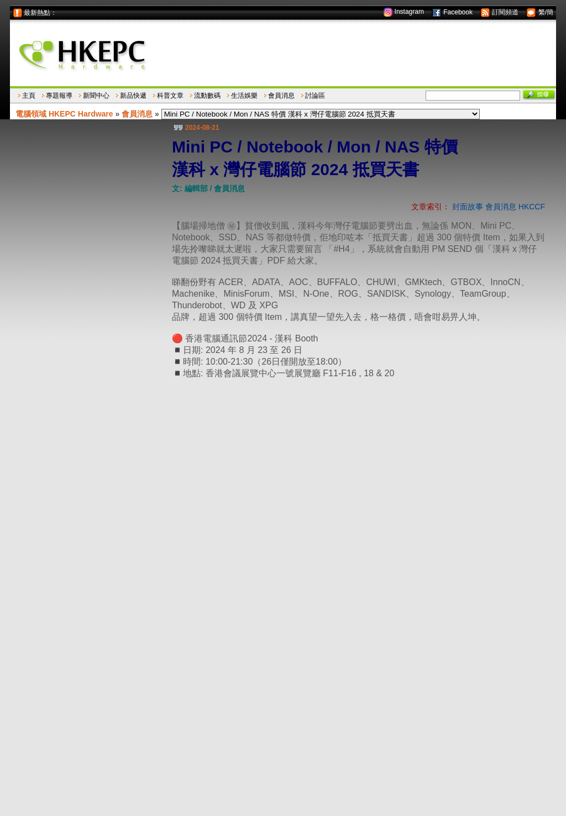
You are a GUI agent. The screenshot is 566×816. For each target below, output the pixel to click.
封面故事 (467, 206)
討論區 (315, 95)
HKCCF (531, 206)
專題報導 (59, 95)
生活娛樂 (244, 95)
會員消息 (281, 95)
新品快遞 (133, 95)
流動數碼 (207, 95)
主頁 (28, 95)
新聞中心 (96, 95)
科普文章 (170, 95)
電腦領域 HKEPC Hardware (64, 113)
